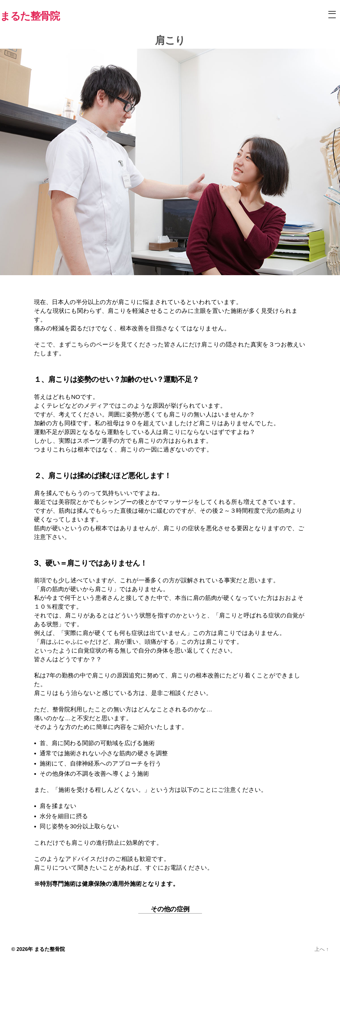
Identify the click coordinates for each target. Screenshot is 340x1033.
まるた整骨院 (49, 949)
